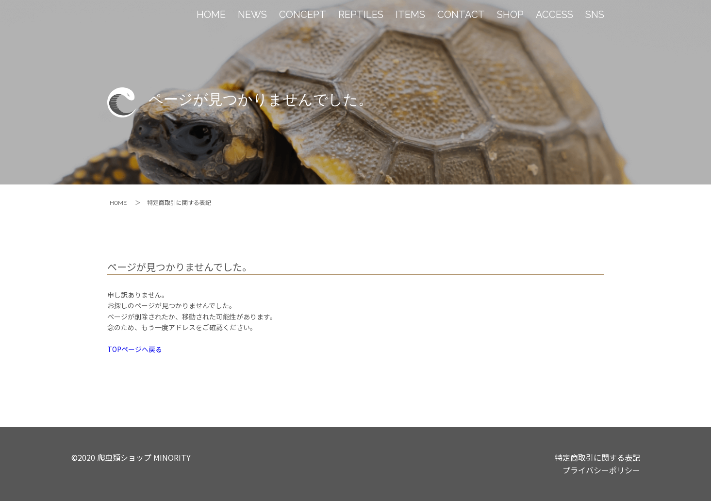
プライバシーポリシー (601, 470)
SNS (594, 14)
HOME (211, 14)
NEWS (252, 14)
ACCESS (554, 14)
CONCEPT (302, 14)
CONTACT (461, 14)
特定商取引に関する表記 (597, 457)
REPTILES (360, 14)
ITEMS (410, 14)
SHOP (510, 14)
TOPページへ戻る (134, 349)
